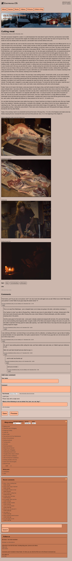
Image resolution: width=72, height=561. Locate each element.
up (2, 288)
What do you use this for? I (10, 510)
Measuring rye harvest (8, 449)
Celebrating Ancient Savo (9, 453)
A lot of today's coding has (9, 494)
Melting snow (6, 427)
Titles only (4, 548)
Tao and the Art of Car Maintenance (12, 437)
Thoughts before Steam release (11, 455)
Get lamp (5, 445)
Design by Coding (7, 431)
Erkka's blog (39, 9)
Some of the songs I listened (10, 487)
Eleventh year (6, 464)
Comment (5, 385)
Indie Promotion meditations (10, 457)
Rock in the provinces (8, 439)
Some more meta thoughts (9, 462)
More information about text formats (27, 394)
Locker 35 (5, 433)
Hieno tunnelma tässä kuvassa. (11, 516)
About (4, 9)
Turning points (6, 443)
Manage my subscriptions (8, 543)
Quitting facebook (7, 441)
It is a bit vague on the (8, 520)
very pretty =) (6, 513)
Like (2, 286)
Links (4, 474)
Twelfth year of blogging (9, 451)
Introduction (6, 472)
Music (17, 9)
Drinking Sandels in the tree (10, 461)
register (69, 3)
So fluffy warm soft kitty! (9, 497)
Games (10, 9)
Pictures (30, 9)
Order (33, 422)
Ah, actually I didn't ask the (10, 500)
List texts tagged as (18, 422)
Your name (5, 378)
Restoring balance (7, 447)
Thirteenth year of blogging (10, 429)
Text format (5, 394)
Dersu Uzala (6, 435)
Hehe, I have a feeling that (9, 484)
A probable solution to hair (9, 491)
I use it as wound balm (8, 507)
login (63, 3)
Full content (5, 549)
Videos (23, 9)
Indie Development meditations (11, 459)
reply (3, 305)
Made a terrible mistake (9, 503)
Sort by (27, 422)
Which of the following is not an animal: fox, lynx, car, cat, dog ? (21, 402)
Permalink (4, 303)
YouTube (4, 557)
